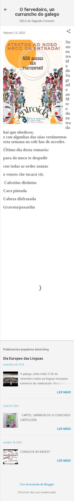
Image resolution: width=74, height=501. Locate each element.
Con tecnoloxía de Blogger (37, 484)
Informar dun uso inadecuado (37, 492)
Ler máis (64, 392)
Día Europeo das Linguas (23, 358)
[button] (68, 31)
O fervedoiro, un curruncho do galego (37, 12)
